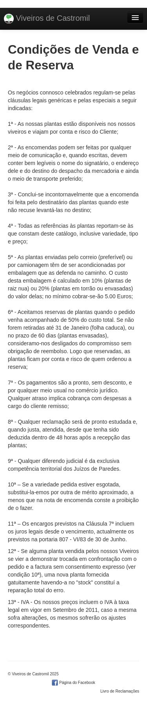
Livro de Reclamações (119, 691)
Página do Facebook (73, 682)
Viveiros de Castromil (47, 19)
